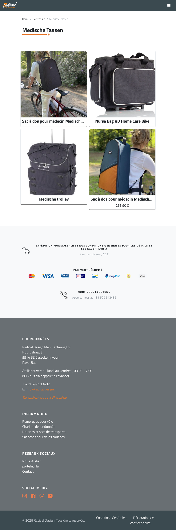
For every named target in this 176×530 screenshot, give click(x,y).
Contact (28, 471)
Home (25, 19)
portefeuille (30, 466)
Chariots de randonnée (38, 426)
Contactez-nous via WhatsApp (44, 397)
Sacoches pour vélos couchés (43, 436)
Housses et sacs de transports (43, 431)
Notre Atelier (31, 461)
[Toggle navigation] (169, 5)
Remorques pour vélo (37, 421)
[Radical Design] (10, 6)
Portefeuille (39, 19)
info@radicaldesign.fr (41, 389)
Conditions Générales (111, 517)
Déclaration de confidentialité (142, 520)
